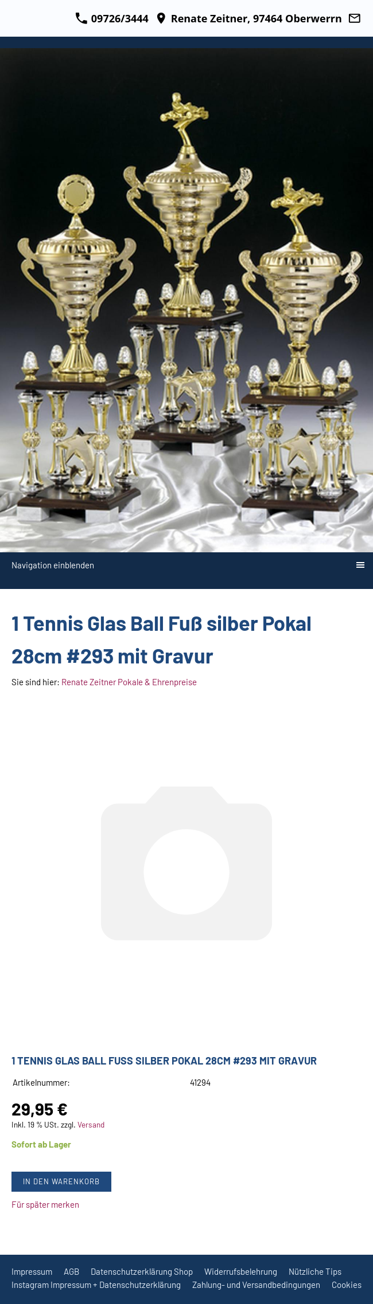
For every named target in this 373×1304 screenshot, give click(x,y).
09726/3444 (112, 18)
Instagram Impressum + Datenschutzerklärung (96, 1284)
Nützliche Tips (315, 1271)
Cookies (347, 1284)
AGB (71, 1271)
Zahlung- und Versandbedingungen (256, 1284)
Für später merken (45, 1204)
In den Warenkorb (61, 1181)
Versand (90, 1124)
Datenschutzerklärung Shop (142, 1271)
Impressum (31, 1271)
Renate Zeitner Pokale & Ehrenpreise (129, 682)
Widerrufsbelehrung (240, 1271)
